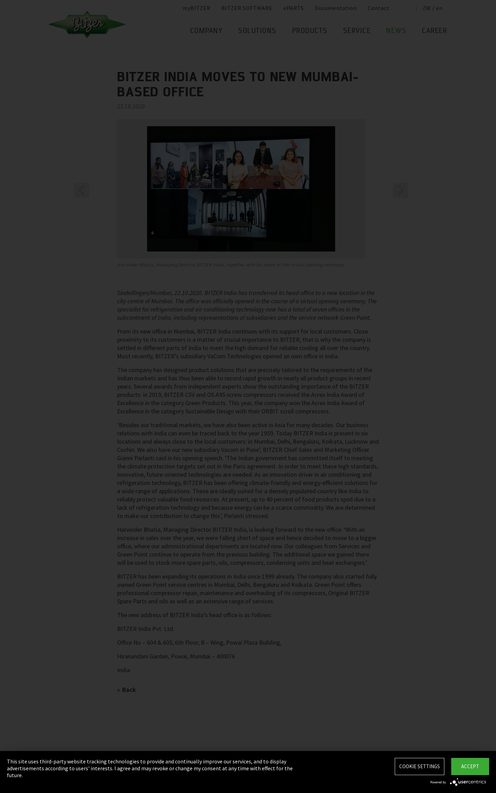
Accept (470, 766)
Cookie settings (419, 766)
